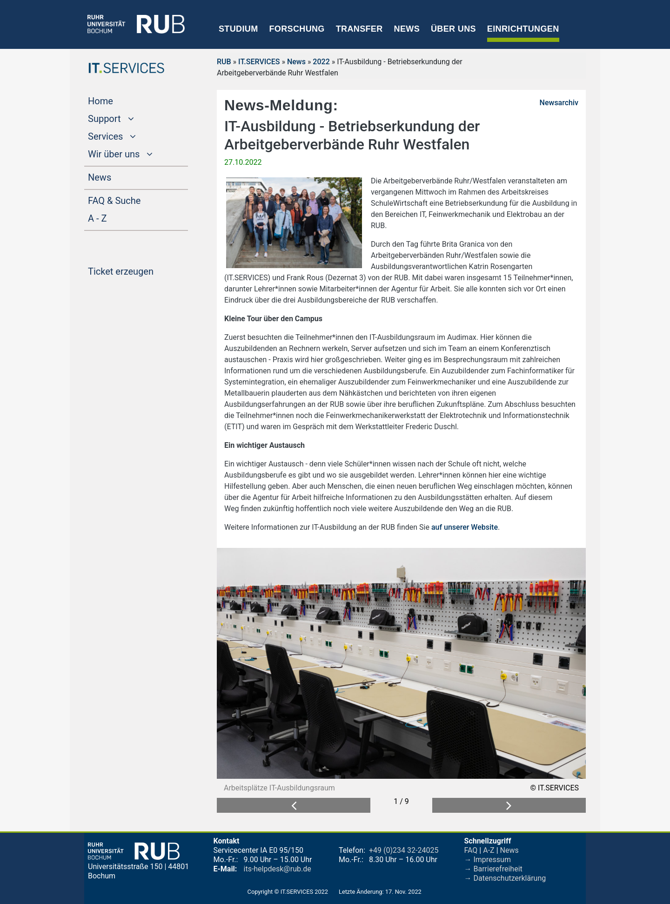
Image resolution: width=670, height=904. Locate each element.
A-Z (488, 850)
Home (118, 100)
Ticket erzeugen (138, 270)
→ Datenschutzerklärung (505, 878)
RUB (224, 61)
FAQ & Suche (114, 200)
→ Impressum (487, 859)
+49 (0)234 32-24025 (403, 850)
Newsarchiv (559, 102)
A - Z (115, 217)
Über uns (453, 29)
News (407, 29)
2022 (321, 61)
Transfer (359, 29)
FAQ (471, 850)
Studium (238, 29)
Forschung (296, 29)
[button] (293, 805)
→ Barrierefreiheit (493, 868)
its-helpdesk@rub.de (277, 868)
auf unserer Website (464, 527)
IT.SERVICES (259, 61)
